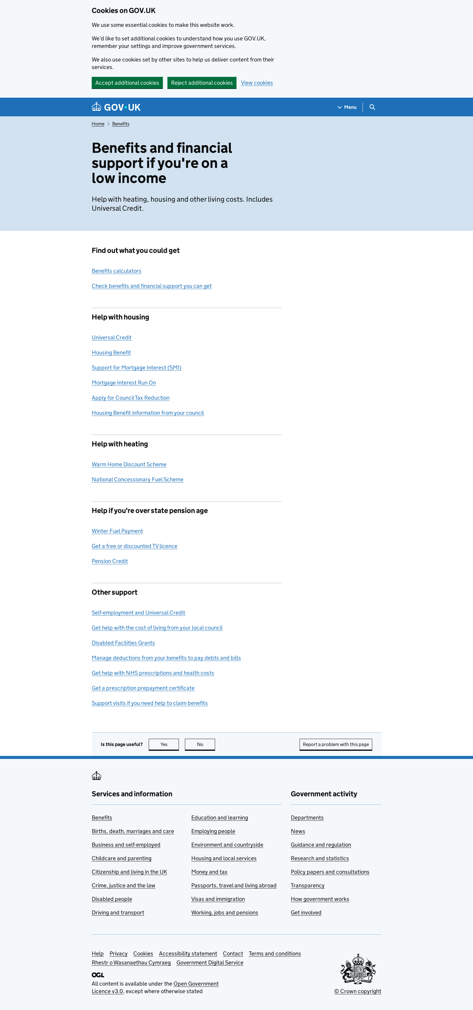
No (206, 744)
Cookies (143, 953)
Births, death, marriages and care (133, 831)
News (298, 831)
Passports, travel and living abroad (234, 885)
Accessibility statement (188, 953)
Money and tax (209, 871)
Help (98, 953)
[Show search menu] (372, 107)
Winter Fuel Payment (117, 530)
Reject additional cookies (202, 82)
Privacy (119, 953)
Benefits (120, 124)
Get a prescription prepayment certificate (143, 687)
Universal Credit (112, 337)
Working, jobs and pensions (224, 912)
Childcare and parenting (121, 858)
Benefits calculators (116, 270)
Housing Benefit (111, 352)
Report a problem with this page (336, 744)
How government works (320, 898)
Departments (307, 817)
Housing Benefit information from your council (148, 412)
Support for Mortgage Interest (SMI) (136, 367)
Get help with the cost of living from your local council (157, 627)
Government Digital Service (209, 962)
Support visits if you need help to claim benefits (150, 703)
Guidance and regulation (321, 844)
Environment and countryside (227, 844)
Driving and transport (118, 912)
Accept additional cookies (127, 82)
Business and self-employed (126, 844)
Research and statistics (320, 858)
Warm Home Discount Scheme (129, 464)
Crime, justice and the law (123, 885)
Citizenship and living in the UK (129, 871)
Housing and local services (224, 858)
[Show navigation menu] (347, 107)
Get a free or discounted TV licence (134, 546)
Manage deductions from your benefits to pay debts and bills (166, 657)
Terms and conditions (275, 953)
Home (98, 124)
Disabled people (112, 898)
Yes (169, 744)
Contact (233, 953)
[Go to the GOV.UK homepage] (116, 107)
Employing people (213, 831)
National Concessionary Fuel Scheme (137, 479)
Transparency (308, 885)
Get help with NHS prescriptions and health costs (153, 672)
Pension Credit (110, 561)
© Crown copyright (357, 991)
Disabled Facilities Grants (123, 642)
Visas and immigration (218, 898)
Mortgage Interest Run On (124, 382)
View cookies (257, 83)
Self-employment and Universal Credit (138, 612)
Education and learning (219, 817)
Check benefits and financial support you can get (152, 285)
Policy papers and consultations (330, 871)
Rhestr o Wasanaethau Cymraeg (131, 962)
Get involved (306, 912)
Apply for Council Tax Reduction (131, 397)
